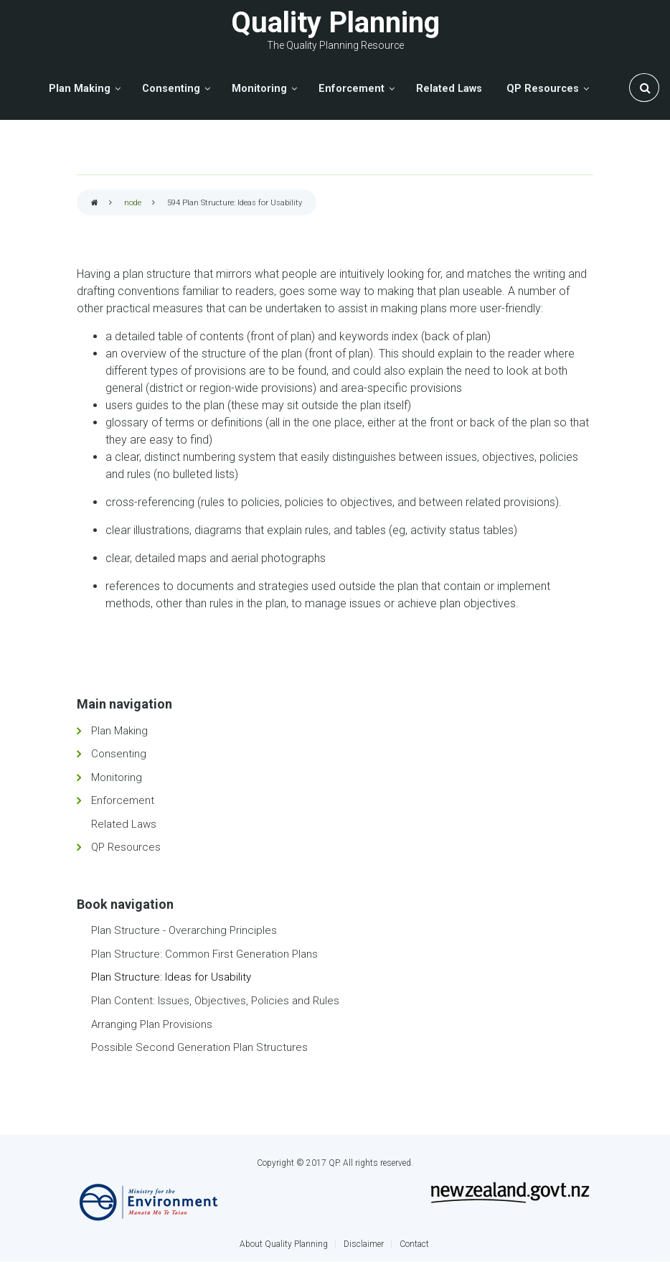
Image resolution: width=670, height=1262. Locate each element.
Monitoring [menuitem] (259, 89)
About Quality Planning (284, 1244)
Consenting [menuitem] (171, 89)
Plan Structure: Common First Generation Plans (204, 954)
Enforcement (122, 800)
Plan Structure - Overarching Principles (184, 930)
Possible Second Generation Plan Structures (199, 1047)
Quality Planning (335, 22)
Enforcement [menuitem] (351, 89)
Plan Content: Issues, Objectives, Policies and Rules (215, 1000)
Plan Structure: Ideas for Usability (171, 977)
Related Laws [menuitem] (449, 89)
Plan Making (119, 730)
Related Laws (123, 824)
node (132, 202)
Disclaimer (364, 1244)
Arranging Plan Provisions (151, 1024)
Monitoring (116, 777)
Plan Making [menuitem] (79, 89)
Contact (414, 1244)
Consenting (118, 753)
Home (94, 203)
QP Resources (126, 847)
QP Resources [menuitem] (542, 89)
